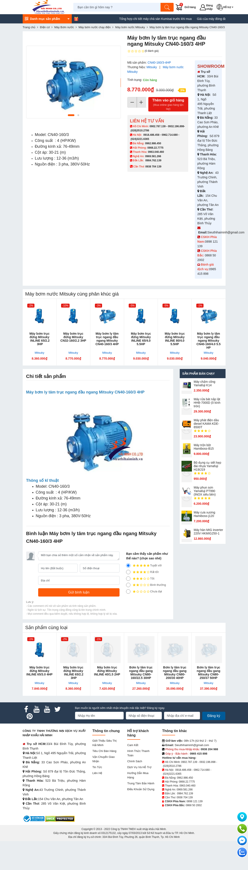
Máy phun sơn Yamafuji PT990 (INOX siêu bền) (205, 491)
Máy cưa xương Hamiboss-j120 (204, 514)
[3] (128, 607)
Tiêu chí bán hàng (104, 779)
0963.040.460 (156, 151)
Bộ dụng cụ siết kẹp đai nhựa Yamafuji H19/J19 (207, 466)
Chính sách (134, 790)
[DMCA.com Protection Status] (60, 847)
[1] (128, 620)
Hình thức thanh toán (138, 782)
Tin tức (97, 796)
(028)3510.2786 (140, 130)
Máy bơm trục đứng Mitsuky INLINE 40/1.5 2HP (107, 699)
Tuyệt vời (144, 594)
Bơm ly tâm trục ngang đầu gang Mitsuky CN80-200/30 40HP (174, 701)
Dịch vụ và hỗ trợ (139, 796)
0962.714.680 (170, 134)
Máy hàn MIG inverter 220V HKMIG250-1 (208, 531)
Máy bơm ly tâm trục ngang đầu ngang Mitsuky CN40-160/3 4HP (107, 339)
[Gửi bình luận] (79, 621)
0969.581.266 (153, 156)
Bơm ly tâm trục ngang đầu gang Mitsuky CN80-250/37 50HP (208, 701)
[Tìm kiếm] (167, 7)
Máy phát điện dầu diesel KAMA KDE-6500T (206, 423)
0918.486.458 (151, 134)
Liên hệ (97, 802)
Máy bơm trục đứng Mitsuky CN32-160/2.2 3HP (73, 337)
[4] (128, 601)
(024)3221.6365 (140, 139)
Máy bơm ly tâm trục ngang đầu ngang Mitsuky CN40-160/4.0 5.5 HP (209, 340)
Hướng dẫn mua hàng (137, 804)
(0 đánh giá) (143, 51)
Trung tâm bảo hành (140, 812)
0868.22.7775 (155, 147)
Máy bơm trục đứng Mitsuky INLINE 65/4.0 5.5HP (141, 339)
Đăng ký (213, 744)
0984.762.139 (153, 160)
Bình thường (146, 614)
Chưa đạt (144, 620)
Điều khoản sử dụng (140, 818)
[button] (225, 7)
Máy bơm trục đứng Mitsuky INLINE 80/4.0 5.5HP (175, 339)
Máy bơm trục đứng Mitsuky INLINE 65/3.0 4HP (39, 699)
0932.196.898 (176, 126)
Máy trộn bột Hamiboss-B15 (204, 446)
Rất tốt (142, 601)
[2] (128, 614)
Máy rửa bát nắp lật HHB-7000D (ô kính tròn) (207, 402)
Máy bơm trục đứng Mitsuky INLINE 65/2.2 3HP (39, 339)
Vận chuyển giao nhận (103, 788)
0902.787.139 (158, 126)
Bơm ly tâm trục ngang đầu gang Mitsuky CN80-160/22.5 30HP (141, 701)
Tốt (140, 607)
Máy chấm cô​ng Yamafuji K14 (204, 383)
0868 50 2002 (194, 834)
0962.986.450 (153, 143)
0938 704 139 (185, 826)
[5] (128, 594)
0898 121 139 (194, 830)
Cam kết (132, 774)
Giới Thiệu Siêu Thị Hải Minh (104, 772)
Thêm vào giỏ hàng (168, 104)
